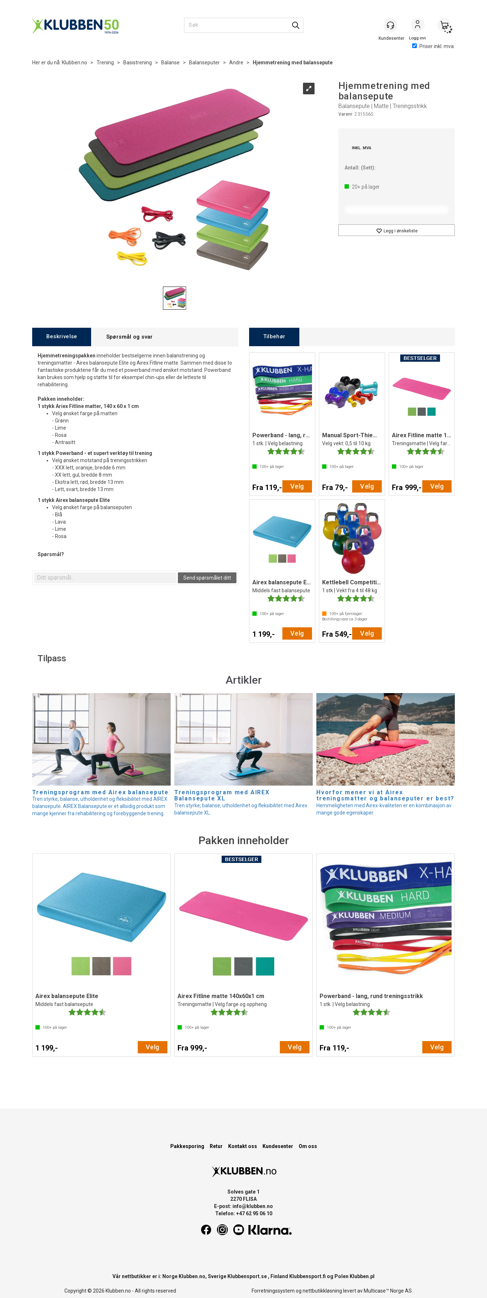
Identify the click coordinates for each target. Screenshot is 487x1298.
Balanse (170, 62)
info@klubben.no (252, 1206)
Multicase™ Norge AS (388, 1291)
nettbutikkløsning (322, 1291)
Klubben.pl (362, 1276)
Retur (216, 1146)
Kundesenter (277, 1146)
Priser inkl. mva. (433, 46)
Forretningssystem (273, 1291)
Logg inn (418, 25)
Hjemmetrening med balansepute (293, 62)
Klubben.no (74, 62)
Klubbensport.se (247, 1276)
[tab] (61, 337)
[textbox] (105, 578)
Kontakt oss (242, 1146)
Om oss (308, 1146)
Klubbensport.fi (307, 1276)
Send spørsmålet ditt (207, 578)
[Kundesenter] (391, 25)
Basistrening (137, 62)
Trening (105, 62)
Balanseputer (204, 62)
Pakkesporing (187, 1146)
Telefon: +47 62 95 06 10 (243, 1213)
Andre (236, 62)
